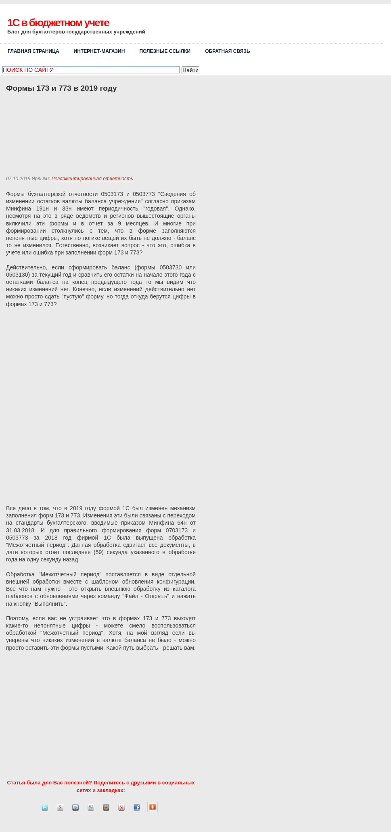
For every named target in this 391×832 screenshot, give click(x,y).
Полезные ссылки (164, 51)
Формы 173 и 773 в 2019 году (61, 88)
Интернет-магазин (99, 51)
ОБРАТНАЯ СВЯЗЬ (227, 51)
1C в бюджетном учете (58, 23)
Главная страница (33, 51)
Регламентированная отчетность (93, 178)
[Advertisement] (288, 27)
